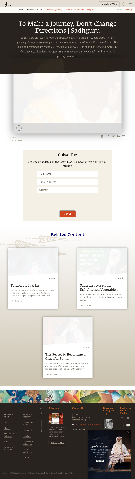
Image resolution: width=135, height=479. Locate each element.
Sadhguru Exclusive (8, 448)
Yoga (6, 442)
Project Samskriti (27, 451)
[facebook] (108, 137)
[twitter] (113, 137)
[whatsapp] (102, 137)
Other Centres (78, 430)
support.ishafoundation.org (87, 424)
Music (7, 428)
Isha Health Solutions (28, 443)
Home (20, 10)
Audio (39, 10)
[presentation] (67, 200)
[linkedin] (118, 137)
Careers (26, 458)
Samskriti (27, 430)
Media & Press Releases (10, 435)
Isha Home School (28, 423)
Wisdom (30, 10)
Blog (6, 422)
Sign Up (68, 213)
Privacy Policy (68, 473)
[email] (123, 137)
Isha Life (27, 436)
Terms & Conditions (53, 473)
